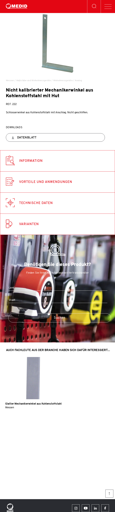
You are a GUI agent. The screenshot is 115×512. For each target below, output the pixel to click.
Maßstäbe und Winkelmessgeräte (33, 80)
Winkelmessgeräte (63, 80)
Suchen (59, 318)
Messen (10, 80)
